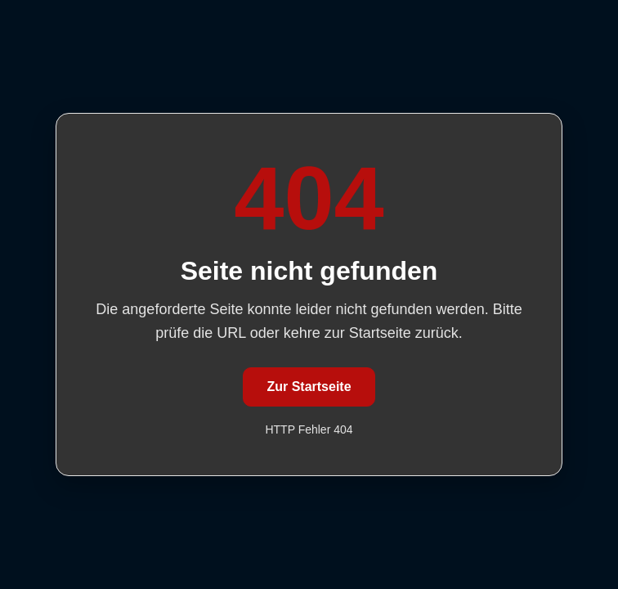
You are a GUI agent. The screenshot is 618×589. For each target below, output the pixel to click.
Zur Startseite (308, 386)
